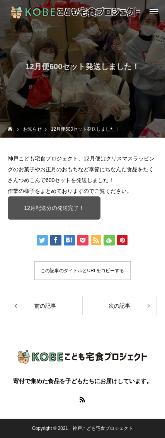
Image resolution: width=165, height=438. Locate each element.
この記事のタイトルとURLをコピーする (82, 270)
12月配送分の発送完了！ (54, 208)
